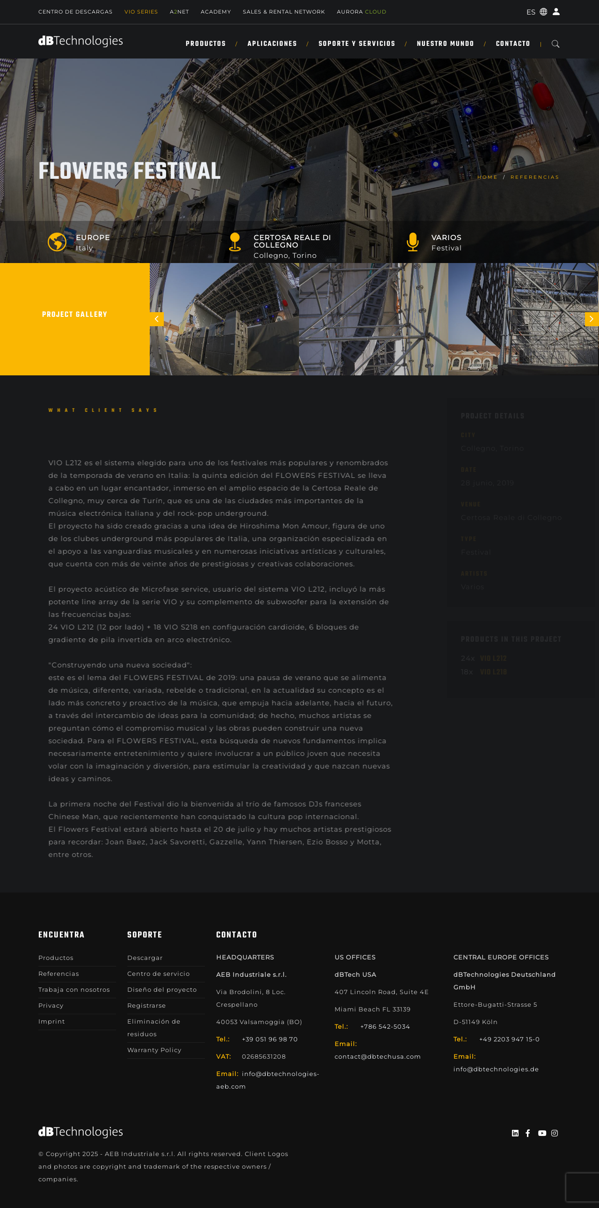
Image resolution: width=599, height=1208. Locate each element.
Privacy (51, 1005)
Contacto (513, 44)
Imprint (51, 1021)
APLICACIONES (272, 44)
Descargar (145, 957)
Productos (206, 44)
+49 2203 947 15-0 (509, 1039)
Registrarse (146, 1005)
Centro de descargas (75, 11)
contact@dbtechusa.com (378, 1056)
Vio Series (141, 11)
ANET (179, 11)
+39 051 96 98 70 (270, 1039)
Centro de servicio (158, 973)
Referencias (535, 177)
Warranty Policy (154, 1050)
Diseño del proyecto (162, 989)
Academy (216, 11)
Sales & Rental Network (284, 11)
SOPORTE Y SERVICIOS (357, 44)
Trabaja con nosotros (74, 989)
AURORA (362, 11)
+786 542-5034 (385, 1026)
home (487, 177)
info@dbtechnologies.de (496, 1069)
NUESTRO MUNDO (446, 44)
